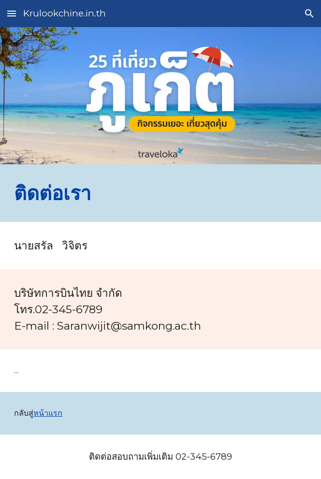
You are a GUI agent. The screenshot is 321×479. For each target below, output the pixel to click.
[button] (11, 13)
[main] (160, 193)
